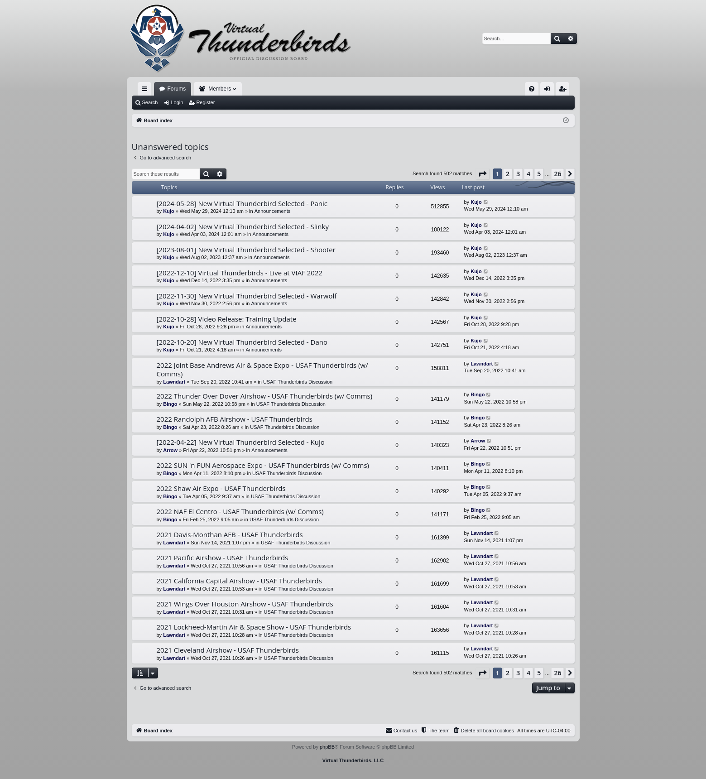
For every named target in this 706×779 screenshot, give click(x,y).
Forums (177, 89)
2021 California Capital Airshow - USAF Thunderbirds (239, 580)
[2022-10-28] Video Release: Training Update (227, 318)
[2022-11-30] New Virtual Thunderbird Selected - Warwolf (247, 295)
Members (219, 89)
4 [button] (528, 173)
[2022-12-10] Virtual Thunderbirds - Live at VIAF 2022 (240, 272)
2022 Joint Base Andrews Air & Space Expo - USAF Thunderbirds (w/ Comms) (262, 369)
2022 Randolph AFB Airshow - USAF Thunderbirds (234, 418)
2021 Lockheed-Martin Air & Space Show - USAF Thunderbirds (254, 626)
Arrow (170, 450)
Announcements (273, 211)
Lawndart (174, 382)
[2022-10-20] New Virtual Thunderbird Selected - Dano (242, 341)
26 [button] (557, 173)
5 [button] (539, 173)
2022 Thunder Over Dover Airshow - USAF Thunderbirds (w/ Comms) (265, 395)
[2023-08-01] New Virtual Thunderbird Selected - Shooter (246, 249)
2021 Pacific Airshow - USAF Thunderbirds (222, 557)
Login (177, 102)
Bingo (170, 404)
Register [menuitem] (564, 91)
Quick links (146, 91)
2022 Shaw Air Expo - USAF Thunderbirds (221, 488)
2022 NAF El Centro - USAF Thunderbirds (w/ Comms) (240, 511)
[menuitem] (531, 89)
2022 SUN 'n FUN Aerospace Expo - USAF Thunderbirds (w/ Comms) (263, 465)
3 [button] (518, 173)
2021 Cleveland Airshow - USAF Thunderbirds (228, 649)
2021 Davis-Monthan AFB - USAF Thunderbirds (230, 534)
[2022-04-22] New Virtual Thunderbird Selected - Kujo (241, 442)
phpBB (327, 747)
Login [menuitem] (548, 91)
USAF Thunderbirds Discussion (297, 382)
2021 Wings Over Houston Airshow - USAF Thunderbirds (245, 603)
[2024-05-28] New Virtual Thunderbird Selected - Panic (242, 203)
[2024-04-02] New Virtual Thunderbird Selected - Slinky (243, 226)
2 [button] (507, 173)
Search (150, 102)
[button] (482, 173)
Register (205, 102)
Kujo (168, 211)
